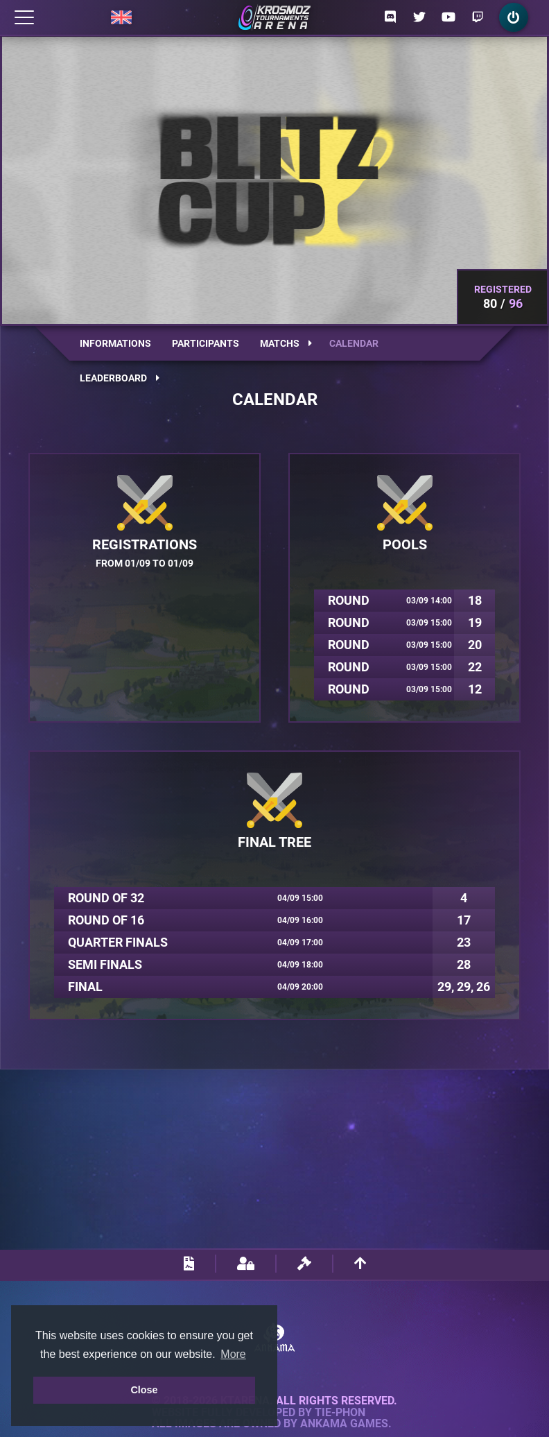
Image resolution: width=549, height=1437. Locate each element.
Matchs (286, 343)
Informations (115, 343)
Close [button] (143, 1389)
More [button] (232, 1354)
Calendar (353, 343)
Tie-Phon (340, 1412)
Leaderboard (119, 378)
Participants (205, 343)
